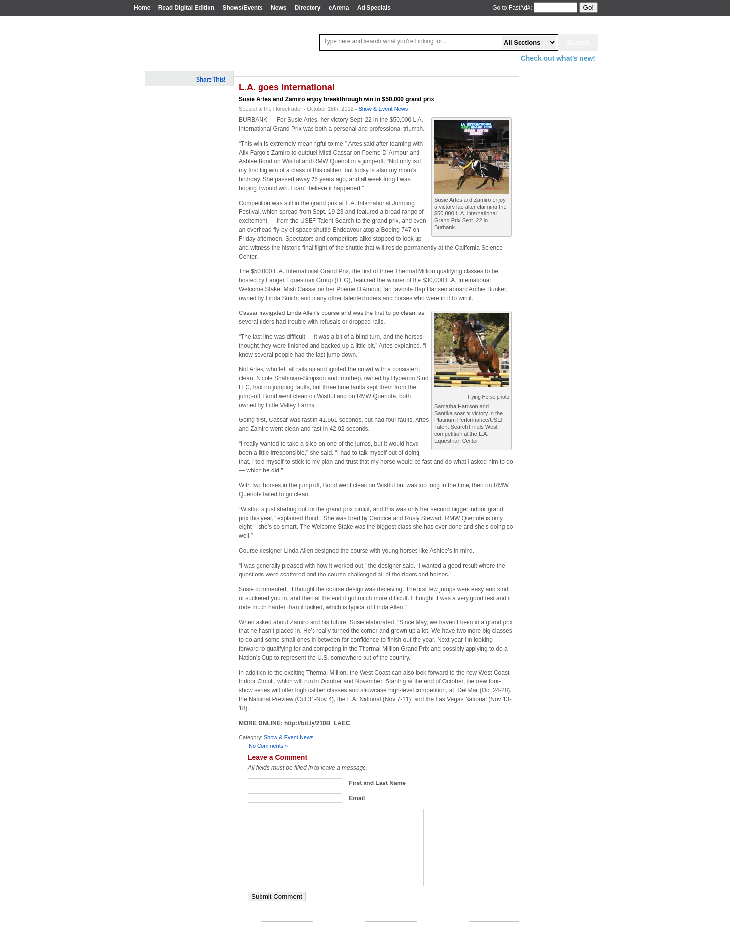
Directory (308, 7)
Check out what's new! (558, 58)
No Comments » (268, 746)
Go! (588, 7)
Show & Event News (383, 109)
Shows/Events (242, 7)
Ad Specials (374, 7)
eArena (339, 7)
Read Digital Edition (186, 7)
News (278, 7)
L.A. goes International (287, 87)
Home (142, 7)
